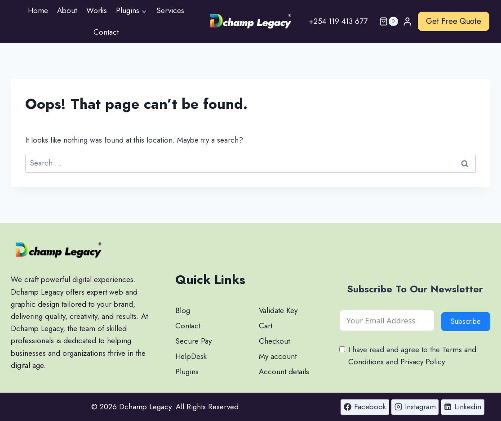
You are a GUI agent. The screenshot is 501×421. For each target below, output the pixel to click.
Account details (284, 371)
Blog (182, 310)
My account (278, 356)
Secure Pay (193, 341)
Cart (265, 325)
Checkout (274, 341)
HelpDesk (191, 356)
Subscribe (466, 321)
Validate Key (278, 310)
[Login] (407, 21)
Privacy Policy (422, 361)
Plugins (187, 371)
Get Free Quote (453, 21)
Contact (106, 32)
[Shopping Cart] (385, 22)
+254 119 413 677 (338, 21)
